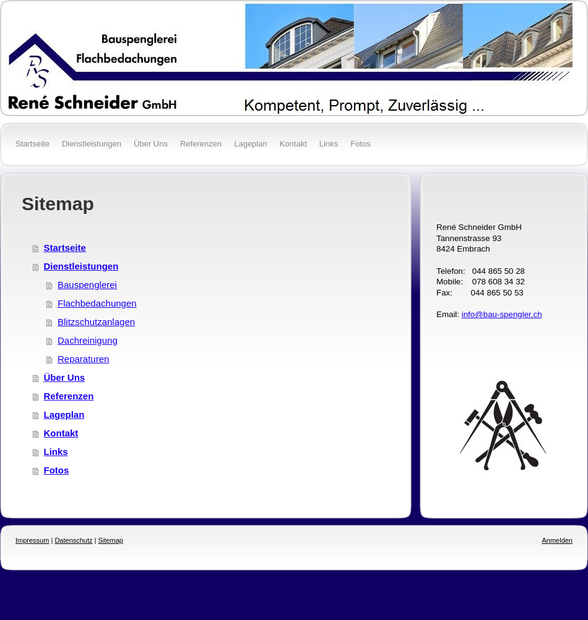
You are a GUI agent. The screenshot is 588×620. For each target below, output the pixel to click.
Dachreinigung (88, 340)
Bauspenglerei (87, 284)
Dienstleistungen (81, 266)
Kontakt (61, 433)
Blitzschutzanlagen (96, 321)
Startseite (65, 247)
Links (56, 451)
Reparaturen (83, 359)
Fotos (56, 470)
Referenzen (69, 396)
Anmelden (557, 540)
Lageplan (64, 414)
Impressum (32, 540)
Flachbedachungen (97, 303)
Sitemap (110, 540)
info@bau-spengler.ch (502, 314)
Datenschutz (73, 540)
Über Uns (64, 377)
